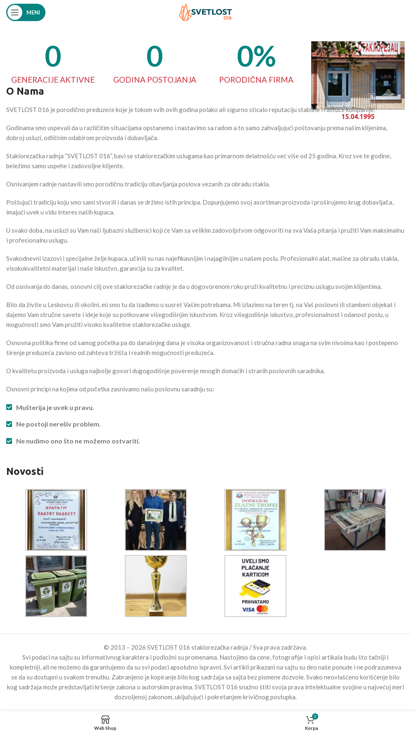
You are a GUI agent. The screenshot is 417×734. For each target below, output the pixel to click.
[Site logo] (206, 11)
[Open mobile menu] (26, 12)
